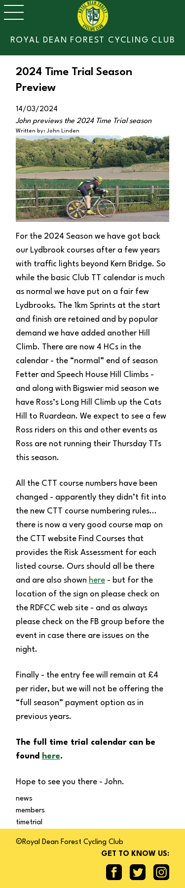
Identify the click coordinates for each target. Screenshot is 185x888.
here (97, 580)
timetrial (29, 822)
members (30, 810)
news (24, 799)
